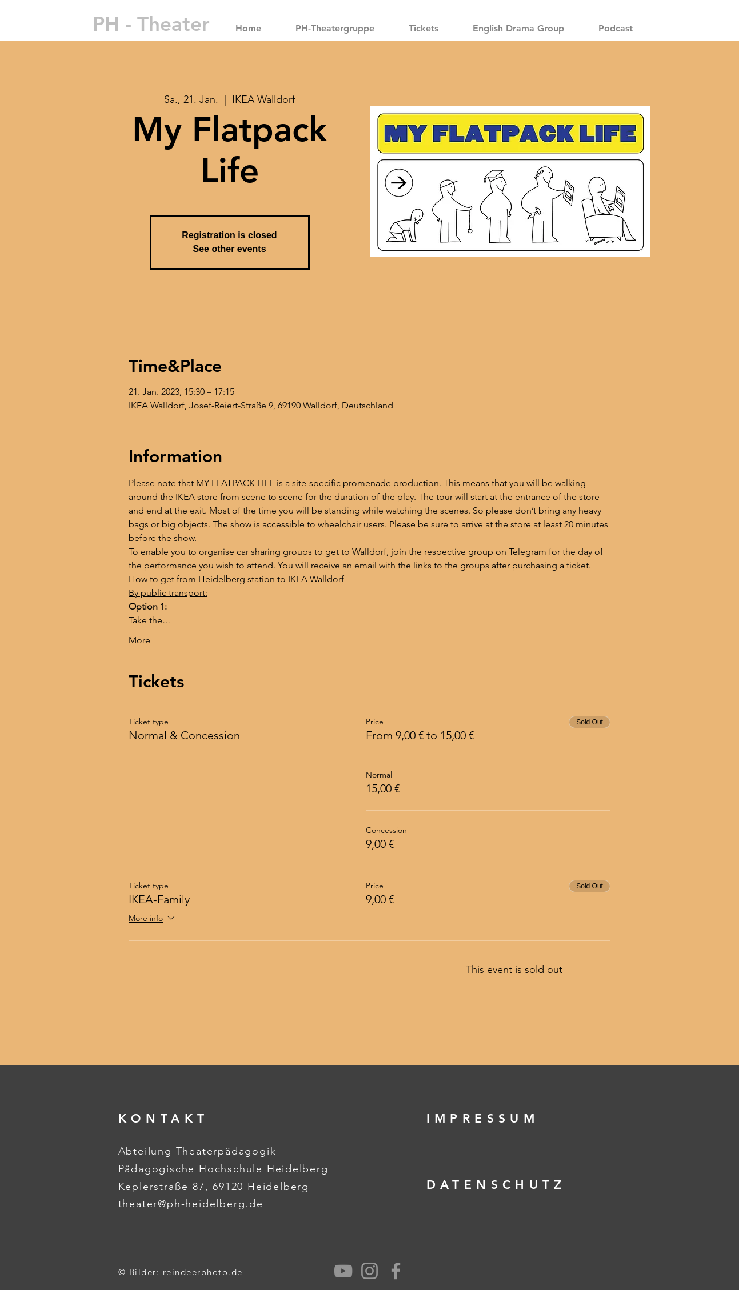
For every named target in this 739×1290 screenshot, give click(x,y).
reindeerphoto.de (203, 1272)
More (139, 640)
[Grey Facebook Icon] (396, 1271)
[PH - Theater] (151, 23)
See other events (229, 249)
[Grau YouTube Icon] (343, 1271)
